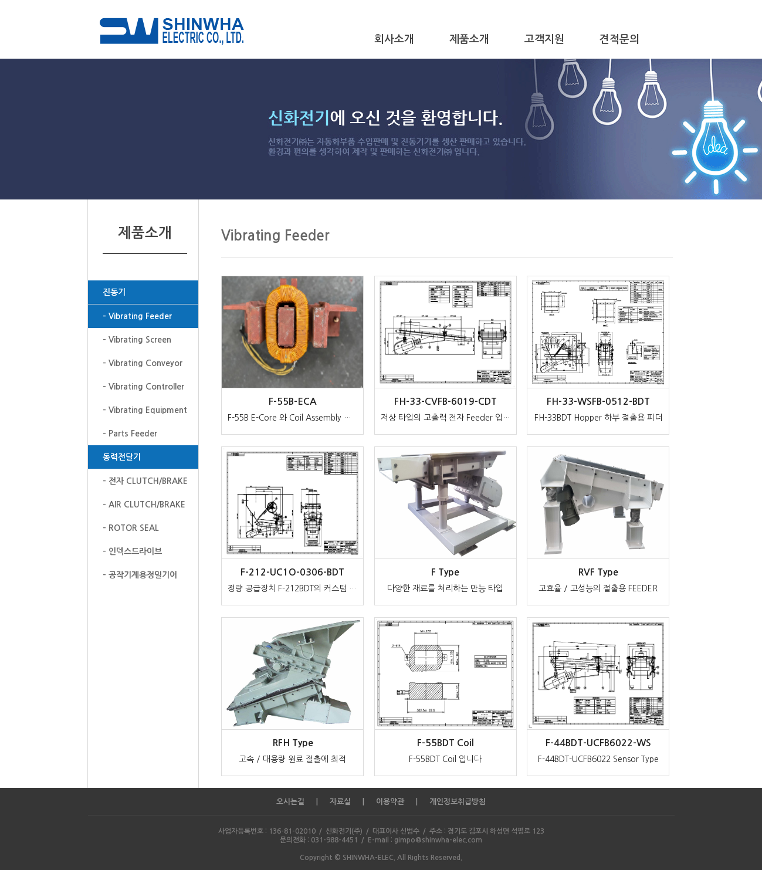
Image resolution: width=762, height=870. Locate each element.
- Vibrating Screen (137, 340)
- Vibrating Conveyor (142, 363)
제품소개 (469, 39)
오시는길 (290, 801)
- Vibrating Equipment (145, 410)
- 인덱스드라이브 (132, 551)
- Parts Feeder (130, 433)
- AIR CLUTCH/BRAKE (144, 504)
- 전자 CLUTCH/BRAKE (145, 481)
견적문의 (619, 39)
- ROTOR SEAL (131, 528)
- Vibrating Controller (143, 386)
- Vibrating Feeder (137, 316)
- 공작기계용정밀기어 (140, 575)
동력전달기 (122, 457)
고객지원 (544, 39)
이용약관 (390, 801)
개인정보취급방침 (457, 801)
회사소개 (394, 39)
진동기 (114, 292)
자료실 (340, 801)
